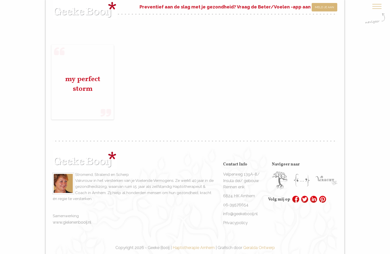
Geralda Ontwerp (259, 247)
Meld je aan (324, 7)
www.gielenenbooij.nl (72, 222)
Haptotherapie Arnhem (194, 247)
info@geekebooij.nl (240, 213)
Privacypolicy (235, 222)
